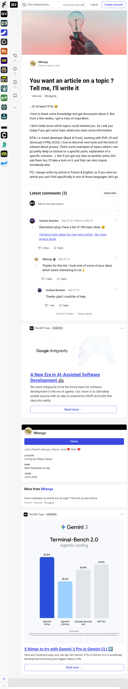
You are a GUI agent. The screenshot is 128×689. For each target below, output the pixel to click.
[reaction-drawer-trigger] (15, 57)
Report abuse (85, 313)
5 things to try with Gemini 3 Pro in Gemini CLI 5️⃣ (68, 649)
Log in (94, 4)
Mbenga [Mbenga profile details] (47, 259)
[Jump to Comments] (15, 70)
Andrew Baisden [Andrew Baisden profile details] (48, 220)
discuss (36, 96)
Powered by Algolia (73, 5)
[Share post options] (15, 107)
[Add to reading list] (15, 84)
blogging (50, 96)
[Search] (24, 5)
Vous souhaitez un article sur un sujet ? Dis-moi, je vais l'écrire (74, 500)
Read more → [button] (73, 409)
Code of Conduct (65, 313)
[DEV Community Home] (14, 4)
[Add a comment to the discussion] (77, 206)
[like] (43, 248)
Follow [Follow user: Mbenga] (74, 441)
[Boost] (15, 95)
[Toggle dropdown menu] (115, 219)
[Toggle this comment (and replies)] (33, 227)
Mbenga (43, 62)
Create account (113, 4)
